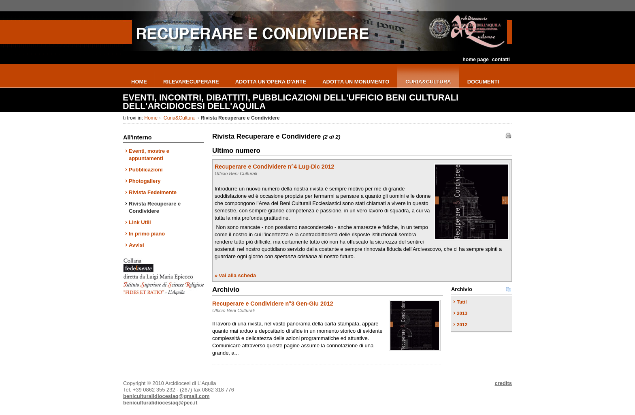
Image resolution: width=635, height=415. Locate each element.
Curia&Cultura (179, 118)
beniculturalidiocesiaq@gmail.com (166, 396)
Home (151, 118)
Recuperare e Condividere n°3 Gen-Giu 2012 (272, 303)
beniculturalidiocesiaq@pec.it (160, 403)
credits (503, 383)
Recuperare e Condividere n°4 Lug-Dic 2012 (275, 166)
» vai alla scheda (235, 275)
